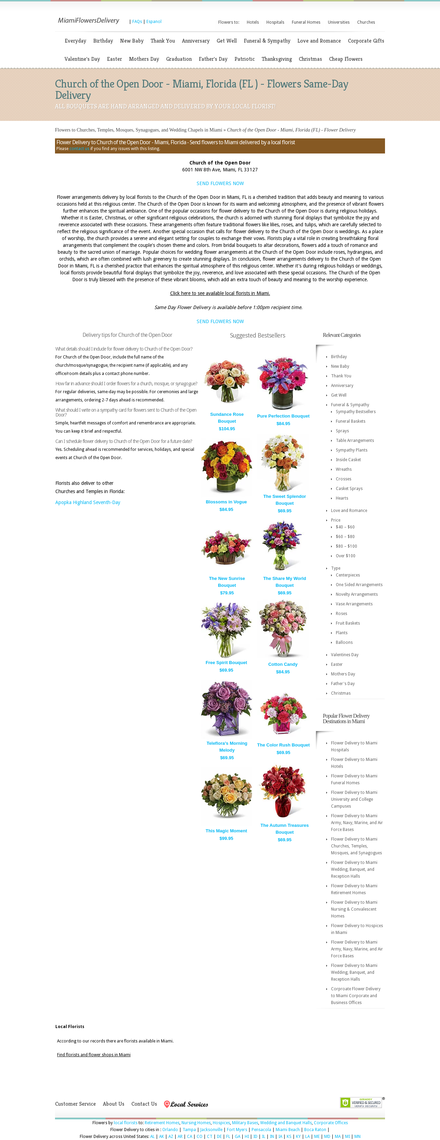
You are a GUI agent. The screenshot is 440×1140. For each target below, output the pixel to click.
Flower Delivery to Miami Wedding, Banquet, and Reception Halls (354, 869)
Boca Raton (315, 1129)
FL (228, 1136)
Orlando (170, 1129)
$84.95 (283, 423)
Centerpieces (348, 575)
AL (152, 1136)
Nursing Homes (196, 1122)
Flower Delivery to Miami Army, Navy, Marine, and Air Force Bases (357, 822)
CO (199, 1136)
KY (298, 1136)
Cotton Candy (282, 664)
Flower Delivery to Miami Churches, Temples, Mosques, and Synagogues (356, 846)
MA (338, 1136)
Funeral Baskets (350, 421)
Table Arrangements (355, 440)
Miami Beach (288, 1129)
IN (272, 1136)
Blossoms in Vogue (226, 501)
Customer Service (75, 1103)
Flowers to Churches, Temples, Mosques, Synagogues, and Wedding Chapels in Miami (138, 130)
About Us (113, 1103)
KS (289, 1136)
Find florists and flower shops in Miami (94, 1054)
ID (255, 1136)
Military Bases (245, 1122)
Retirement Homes (162, 1122)
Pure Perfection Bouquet (283, 416)
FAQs (137, 21)
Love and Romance (319, 40)
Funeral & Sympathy (267, 40)
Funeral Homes (306, 22)
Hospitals (275, 22)
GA (237, 1136)
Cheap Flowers (346, 58)
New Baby (132, 40)
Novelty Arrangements (357, 594)
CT (209, 1136)
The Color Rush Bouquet (283, 745)
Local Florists (69, 1026)
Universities (339, 22)
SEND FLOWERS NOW (220, 183)
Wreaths (344, 469)
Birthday (103, 40)
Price (335, 520)
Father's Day (213, 58)
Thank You (163, 40)
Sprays (342, 431)
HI (247, 1136)
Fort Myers (237, 1129)
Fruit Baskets (348, 623)
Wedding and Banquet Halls (286, 1122)
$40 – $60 (345, 527)
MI (347, 1136)
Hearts (342, 498)
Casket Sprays (349, 488)
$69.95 (285, 510)
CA (189, 1136)
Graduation (179, 58)
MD (327, 1136)
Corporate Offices (331, 1122)
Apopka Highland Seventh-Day (87, 502)
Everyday (75, 40)
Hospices (221, 1122)
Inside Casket (348, 459)
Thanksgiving (277, 58)
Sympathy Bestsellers (356, 411)
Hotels (253, 22)
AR (180, 1136)
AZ (170, 1136)
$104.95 (227, 428)
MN (357, 1136)
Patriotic (244, 58)
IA (280, 1136)
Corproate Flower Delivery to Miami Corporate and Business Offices (356, 996)
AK (161, 1136)
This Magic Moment (226, 830)
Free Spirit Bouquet (226, 662)
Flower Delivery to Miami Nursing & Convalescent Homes (354, 909)
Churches (366, 22)
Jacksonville (211, 1129)
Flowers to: (228, 22)
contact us (79, 148)
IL (263, 1136)
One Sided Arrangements (359, 584)
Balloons (344, 642)
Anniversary (196, 40)
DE (219, 1136)
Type (335, 568)
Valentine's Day (82, 58)
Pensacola (261, 1129)
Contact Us (144, 1103)
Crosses (343, 479)
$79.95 (227, 592)
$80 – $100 (346, 546)
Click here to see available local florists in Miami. (220, 293)
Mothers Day (144, 58)
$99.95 (226, 838)
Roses (341, 613)
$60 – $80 (345, 536)
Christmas (310, 58)
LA (307, 1136)
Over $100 (345, 556)
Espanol (154, 21)
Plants (342, 632)
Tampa (189, 1129)
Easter (114, 58)
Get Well (227, 40)
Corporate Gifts (366, 40)
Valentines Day (345, 654)
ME (317, 1136)
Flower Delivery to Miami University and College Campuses (354, 799)
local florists (126, 1122)
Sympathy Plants (351, 450)
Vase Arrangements (354, 604)
